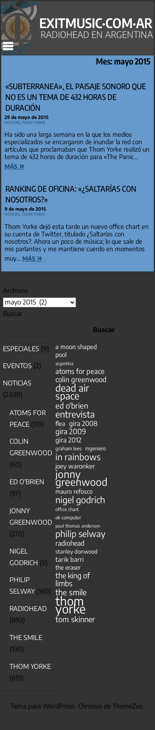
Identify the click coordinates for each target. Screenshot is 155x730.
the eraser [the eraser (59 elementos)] (68, 567)
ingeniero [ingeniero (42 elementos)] (95, 448)
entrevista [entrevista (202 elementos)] (75, 414)
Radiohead (28, 608)
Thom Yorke (33, 121)
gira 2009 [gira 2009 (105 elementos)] (70, 431)
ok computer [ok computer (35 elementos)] (68, 517)
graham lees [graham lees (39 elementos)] (68, 448)
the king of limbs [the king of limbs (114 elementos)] (72, 579)
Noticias (12, 121)
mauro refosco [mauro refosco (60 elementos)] (74, 491)
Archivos (15, 290)
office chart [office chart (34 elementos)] (67, 509)
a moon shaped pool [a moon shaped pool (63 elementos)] (76, 350)
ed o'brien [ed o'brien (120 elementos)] (71, 405)
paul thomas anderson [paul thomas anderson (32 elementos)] (77, 525)
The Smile (26, 637)
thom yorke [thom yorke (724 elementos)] (70, 605)
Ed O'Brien (27, 482)
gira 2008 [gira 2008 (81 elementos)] (83, 423)
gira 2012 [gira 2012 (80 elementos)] (68, 440)
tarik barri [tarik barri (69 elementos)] (69, 559)
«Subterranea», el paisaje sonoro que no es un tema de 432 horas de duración (75, 97)
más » (14, 165)
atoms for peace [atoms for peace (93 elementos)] (80, 371)
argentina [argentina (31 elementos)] (64, 363)
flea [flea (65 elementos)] (60, 423)
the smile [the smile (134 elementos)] (71, 592)
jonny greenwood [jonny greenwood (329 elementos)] (81, 478)
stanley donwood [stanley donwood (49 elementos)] (76, 551)
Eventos (17, 365)
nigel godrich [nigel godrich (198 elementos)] (80, 500)
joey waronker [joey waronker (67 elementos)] (75, 466)
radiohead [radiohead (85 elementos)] (69, 543)
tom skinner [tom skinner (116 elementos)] (75, 619)
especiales (21, 349)
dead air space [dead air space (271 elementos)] (72, 391)
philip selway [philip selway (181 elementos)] (80, 533)
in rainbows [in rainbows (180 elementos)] (77, 457)
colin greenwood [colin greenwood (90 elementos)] (81, 379)
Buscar (12, 313)
